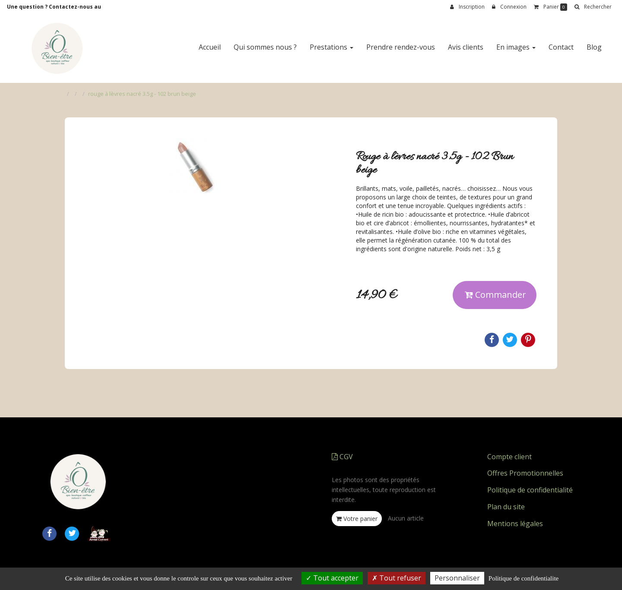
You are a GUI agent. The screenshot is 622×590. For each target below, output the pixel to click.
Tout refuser (396, 578)
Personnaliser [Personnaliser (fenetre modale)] (457, 578)
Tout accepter (332, 578)
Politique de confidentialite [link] (524, 578)
